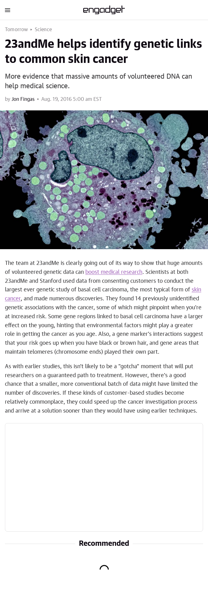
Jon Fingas (23, 99)
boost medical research (113, 272)
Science (43, 29)
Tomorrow (16, 29)
